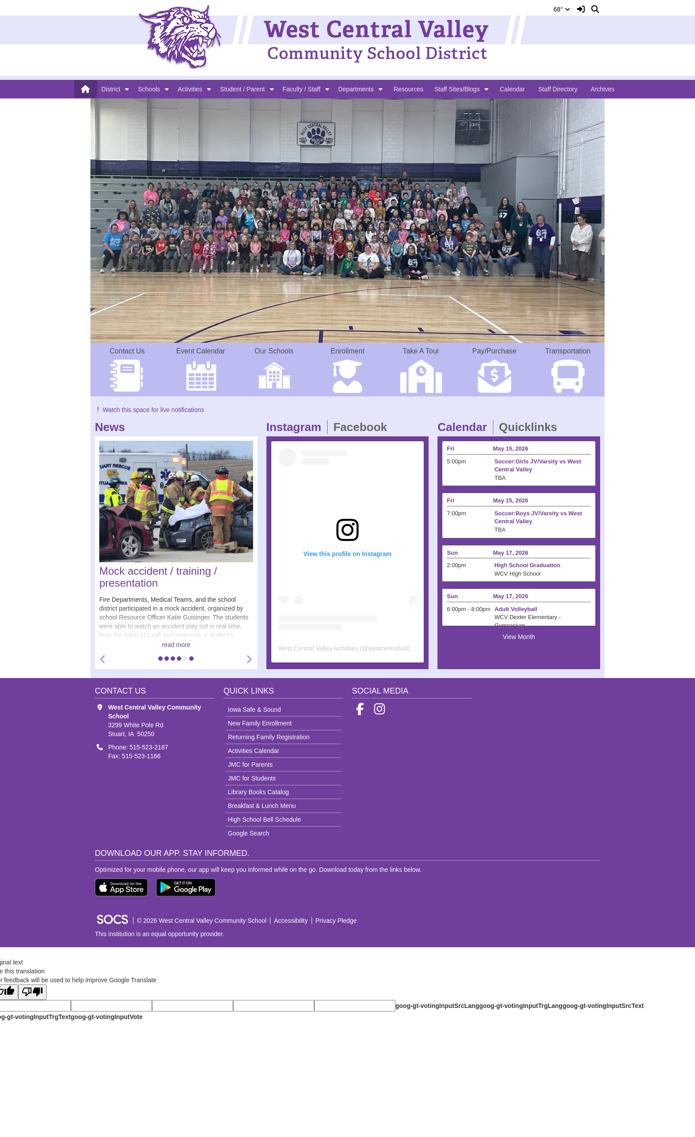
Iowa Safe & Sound (254, 709)
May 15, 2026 (510, 448)
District (111, 89)
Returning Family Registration (268, 737)
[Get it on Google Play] (185, 887)
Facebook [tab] (363, 427)
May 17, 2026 (510, 552)
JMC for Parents (250, 764)
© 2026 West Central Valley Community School (201, 920)
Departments (356, 89)
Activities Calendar (253, 750)
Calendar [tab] (464, 427)
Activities (190, 89)
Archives (603, 89)
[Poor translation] (32, 992)
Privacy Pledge (336, 920)
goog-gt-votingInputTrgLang (520, 1005)
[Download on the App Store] (121, 887)
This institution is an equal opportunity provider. (159, 933)
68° (562, 9)
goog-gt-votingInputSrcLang (437, 1005)
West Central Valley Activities (318, 648)
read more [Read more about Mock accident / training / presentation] (176, 644)
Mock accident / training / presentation (158, 576)
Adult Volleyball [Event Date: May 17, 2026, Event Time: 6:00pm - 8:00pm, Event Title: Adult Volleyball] (515, 609)
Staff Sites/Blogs (457, 89)
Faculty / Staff (301, 89)
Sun (452, 552)
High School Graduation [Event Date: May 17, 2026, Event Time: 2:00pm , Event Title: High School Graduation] (527, 565)
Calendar (512, 89)
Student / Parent (242, 89)
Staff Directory (557, 89)
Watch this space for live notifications (149, 409)
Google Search (248, 833)
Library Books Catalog (258, 792)
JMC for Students (252, 778)
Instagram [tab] (296, 427)
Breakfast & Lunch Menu (262, 805)
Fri (450, 448)
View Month (519, 636)
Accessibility (291, 920)
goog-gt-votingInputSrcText (603, 1005)
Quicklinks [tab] (531, 427)
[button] (127, 89)
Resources (408, 89)
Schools (149, 89)
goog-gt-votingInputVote (106, 1016)
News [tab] (113, 427)
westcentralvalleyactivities (403, 648)
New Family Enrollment (260, 723)
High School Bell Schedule (264, 819)
